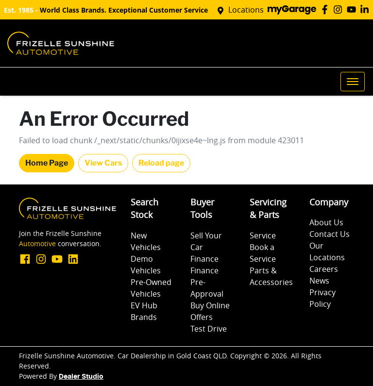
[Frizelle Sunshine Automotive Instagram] (339, 9)
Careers (323, 269)
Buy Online (210, 305)
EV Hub (144, 305)
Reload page (161, 163)
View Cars (103, 163)
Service (263, 235)
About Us (326, 222)
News (319, 280)
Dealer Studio (81, 376)
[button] (352, 81)
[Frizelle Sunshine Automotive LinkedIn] (366, 9)
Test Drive (208, 328)
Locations (246, 9)
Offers (201, 317)
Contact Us (329, 234)
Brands (144, 317)
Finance (204, 258)
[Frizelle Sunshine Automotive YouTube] (353, 9)
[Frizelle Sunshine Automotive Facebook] (326, 9)
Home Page (46, 163)
